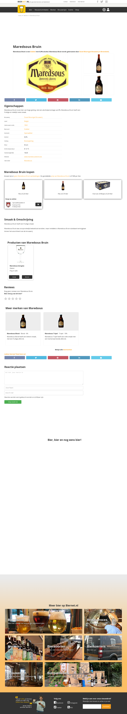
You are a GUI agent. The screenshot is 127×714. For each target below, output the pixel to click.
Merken (53, 10)
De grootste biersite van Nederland (40, 2)
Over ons (18, 688)
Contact (66, 1)
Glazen (12, 268)
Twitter (19, 675)
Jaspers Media (73, 710)
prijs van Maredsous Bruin (60, 176)
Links (81, 692)
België (26, 121)
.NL (27, 1)
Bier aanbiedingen (53, 690)
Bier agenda (51, 696)
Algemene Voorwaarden (88, 688)
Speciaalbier (28, 133)
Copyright (83, 690)
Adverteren (73, 1)
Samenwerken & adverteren (25, 694)
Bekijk (14, 276)
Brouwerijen (62, 10)
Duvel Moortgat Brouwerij (33, 117)
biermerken (67, 350)
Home (20, 15)
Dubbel (33, 52)
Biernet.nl (52, 710)
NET (24, 1)
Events (70, 10)
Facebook (20, 670)
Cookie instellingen (22, 696)
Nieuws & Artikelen (41, 10)
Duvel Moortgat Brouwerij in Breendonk (94, 52)
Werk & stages (20, 692)
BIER (20, 1)
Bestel (27, 276)
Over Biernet (81, 1)
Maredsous (28, 161)
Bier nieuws (51, 692)
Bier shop (50, 694)
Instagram (34, 670)
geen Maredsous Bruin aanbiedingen (27, 176)
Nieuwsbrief (84, 696)
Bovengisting (28, 141)
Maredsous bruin (35, 15)
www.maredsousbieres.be (33, 157)
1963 (26, 125)
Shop (77, 10)
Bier (30, 10)
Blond (23, 334)
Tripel (61, 334)
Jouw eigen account (86, 694)
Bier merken (51, 688)
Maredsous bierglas (17, 266)
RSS (31, 675)
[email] (53, 674)
